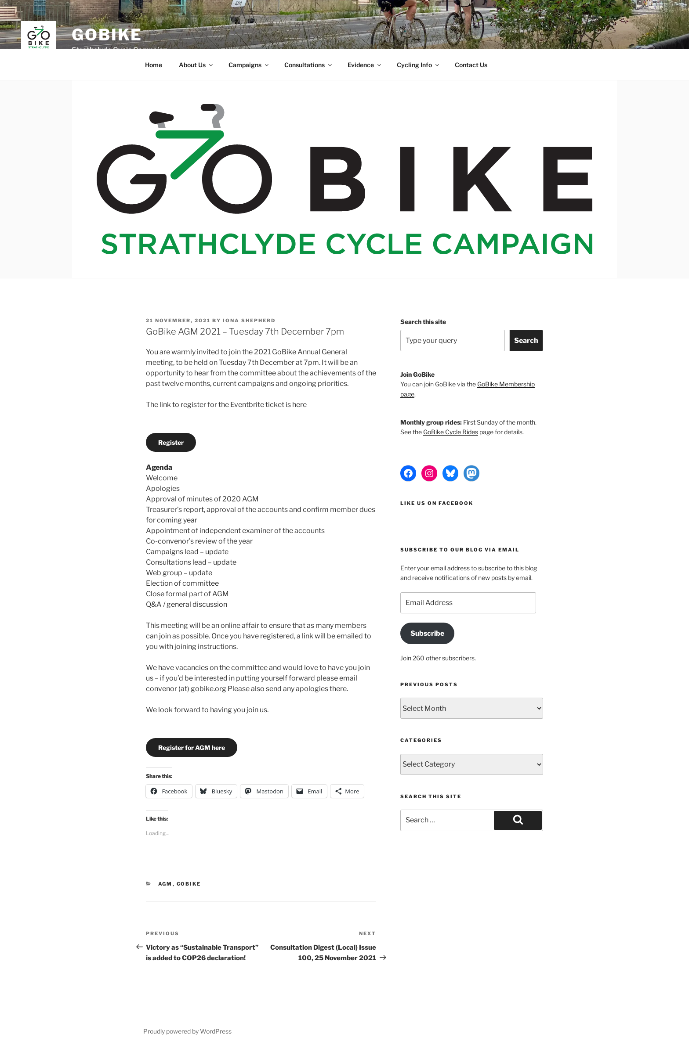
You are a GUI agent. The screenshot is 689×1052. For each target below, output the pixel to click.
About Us (196, 64)
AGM (165, 884)
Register (171, 442)
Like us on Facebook (436, 503)
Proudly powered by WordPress (187, 1031)
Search (526, 340)
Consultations (308, 64)
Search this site (423, 321)
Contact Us (471, 64)
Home (153, 64)
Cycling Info (418, 64)
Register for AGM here (191, 747)
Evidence (365, 64)
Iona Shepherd (249, 320)
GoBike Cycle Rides (450, 432)
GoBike (107, 34)
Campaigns (249, 64)
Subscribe (427, 633)
